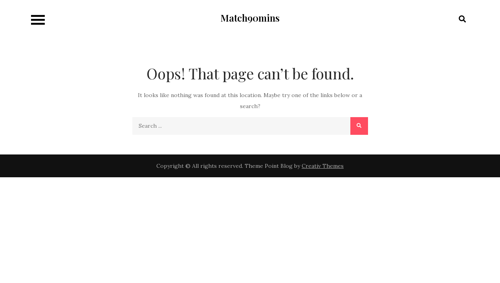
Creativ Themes (323, 165)
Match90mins (250, 17)
